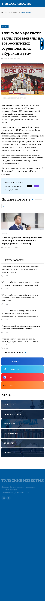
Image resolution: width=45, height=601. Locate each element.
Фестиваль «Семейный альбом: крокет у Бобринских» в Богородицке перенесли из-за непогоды (19, 269)
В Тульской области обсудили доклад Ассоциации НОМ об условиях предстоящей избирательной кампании (19, 313)
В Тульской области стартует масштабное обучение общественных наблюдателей (20, 283)
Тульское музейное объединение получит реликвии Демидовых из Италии (20, 327)
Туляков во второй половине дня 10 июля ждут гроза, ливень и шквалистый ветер (19, 341)
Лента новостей (14, 260)
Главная (5, 12)
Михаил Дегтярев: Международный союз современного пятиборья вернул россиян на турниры (21, 240)
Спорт (15, 12)
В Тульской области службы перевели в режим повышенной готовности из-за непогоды (19, 298)
